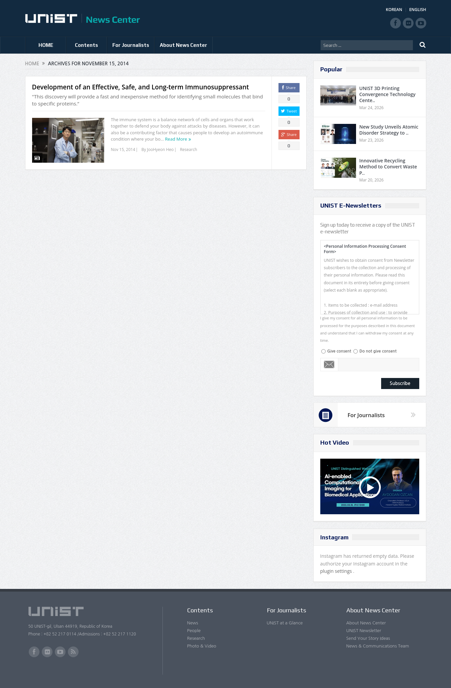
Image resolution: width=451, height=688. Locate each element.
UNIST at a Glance (285, 623)
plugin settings (336, 571)
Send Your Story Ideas (368, 638)
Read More (176, 139)
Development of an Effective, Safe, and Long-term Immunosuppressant (140, 87)
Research (188, 149)
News (192, 623)
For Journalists (130, 45)
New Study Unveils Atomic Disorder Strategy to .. (389, 130)
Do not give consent (378, 351)
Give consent (339, 351)
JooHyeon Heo (160, 149)
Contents (86, 45)
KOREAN (394, 9)
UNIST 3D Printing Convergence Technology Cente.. (387, 94)
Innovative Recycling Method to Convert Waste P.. (388, 166)
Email (329, 364)
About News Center (183, 45)
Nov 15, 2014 (123, 149)
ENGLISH (417, 9)
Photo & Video (201, 646)
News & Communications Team (377, 646)
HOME (45, 45)
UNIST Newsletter (363, 630)
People (194, 630)
